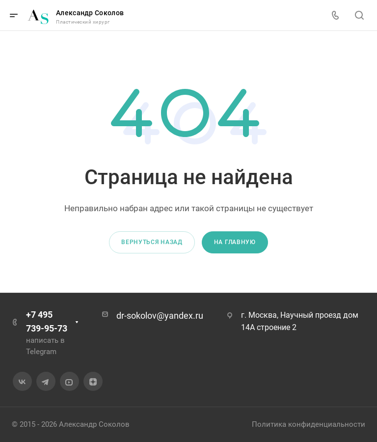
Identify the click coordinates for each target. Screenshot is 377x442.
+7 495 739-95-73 (46, 321)
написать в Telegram (45, 346)
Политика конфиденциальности (308, 424)
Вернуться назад (152, 242)
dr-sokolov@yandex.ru (159, 315)
